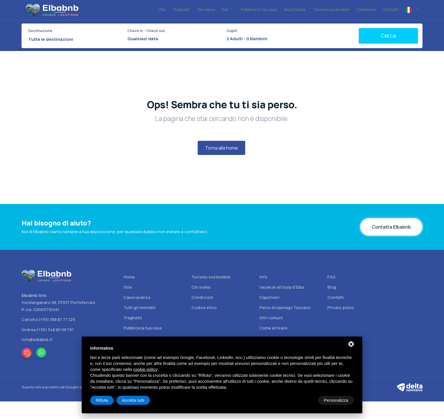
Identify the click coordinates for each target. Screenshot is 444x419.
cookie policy (145, 369)
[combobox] (74, 39)
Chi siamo (201, 287)
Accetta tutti (337, 400)
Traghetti (132, 317)
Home (129, 277)
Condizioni (202, 297)
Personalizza (108, 400)
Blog (331, 287)
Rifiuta (306, 400)
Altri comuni (271, 317)
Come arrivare (273, 328)
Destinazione (40, 30)
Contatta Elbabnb (391, 227)
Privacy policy (340, 307)
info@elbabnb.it (37, 339)
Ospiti (232, 30)
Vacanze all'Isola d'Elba (281, 287)
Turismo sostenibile (210, 277)
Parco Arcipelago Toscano (284, 307)
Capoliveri (269, 297)
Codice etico (204, 307)
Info (263, 277)
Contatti (335, 297)
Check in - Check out (146, 30)
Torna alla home (221, 148)
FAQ (331, 277)
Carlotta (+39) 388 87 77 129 (48, 319)
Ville (127, 287)
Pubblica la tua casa (142, 328)
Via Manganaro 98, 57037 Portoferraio (58, 302)
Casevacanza (136, 297)
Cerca (388, 35)
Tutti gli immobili (139, 307)
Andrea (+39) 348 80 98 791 (48, 329)
